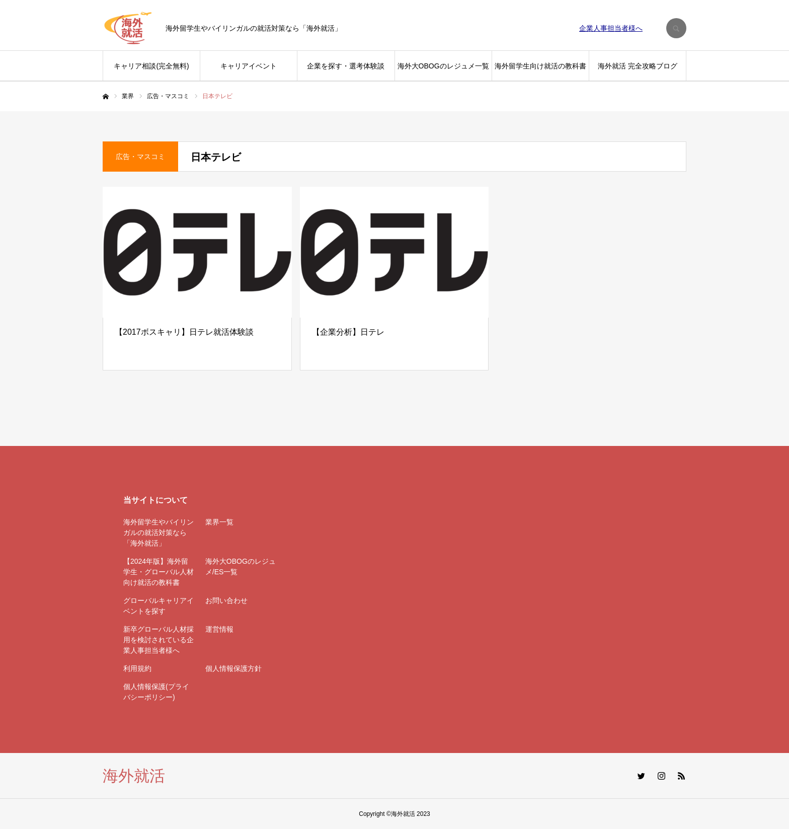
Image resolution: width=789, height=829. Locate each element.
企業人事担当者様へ (611, 28)
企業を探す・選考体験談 (345, 66)
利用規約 (137, 668)
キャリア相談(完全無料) (151, 66)
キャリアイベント (248, 66)
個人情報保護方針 (233, 668)
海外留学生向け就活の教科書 (540, 66)
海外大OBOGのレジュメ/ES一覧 (240, 566)
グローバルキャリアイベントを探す (158, 605)
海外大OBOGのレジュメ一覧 (443, 66)
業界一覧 (219, 522)
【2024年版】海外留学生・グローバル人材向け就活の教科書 (158, 571)
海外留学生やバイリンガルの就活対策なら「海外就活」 (158, 532)
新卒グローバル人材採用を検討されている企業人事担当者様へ (158, 639)
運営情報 (219, 629)
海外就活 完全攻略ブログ (637, 66)
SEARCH (676, 28)
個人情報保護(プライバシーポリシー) (156, 692)
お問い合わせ (226, 600)
